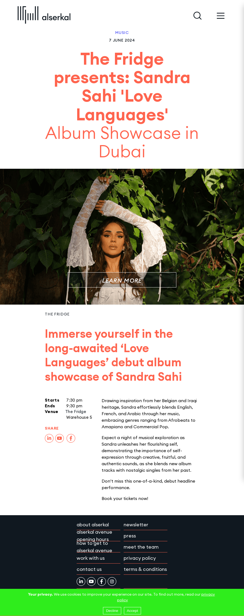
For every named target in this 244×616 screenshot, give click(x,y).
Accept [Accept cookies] (132, 611)
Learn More (122, 280)
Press (130, 536)
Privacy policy (140, 558)
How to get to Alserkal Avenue (94, 547)
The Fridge (57, 314)
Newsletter (136, 524)
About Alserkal (93, 524)
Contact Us (89, 569)
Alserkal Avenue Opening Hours (94, 535)
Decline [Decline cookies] (112, 611)
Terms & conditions (145, 569)
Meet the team (141, 547)
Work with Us (91, 558)
